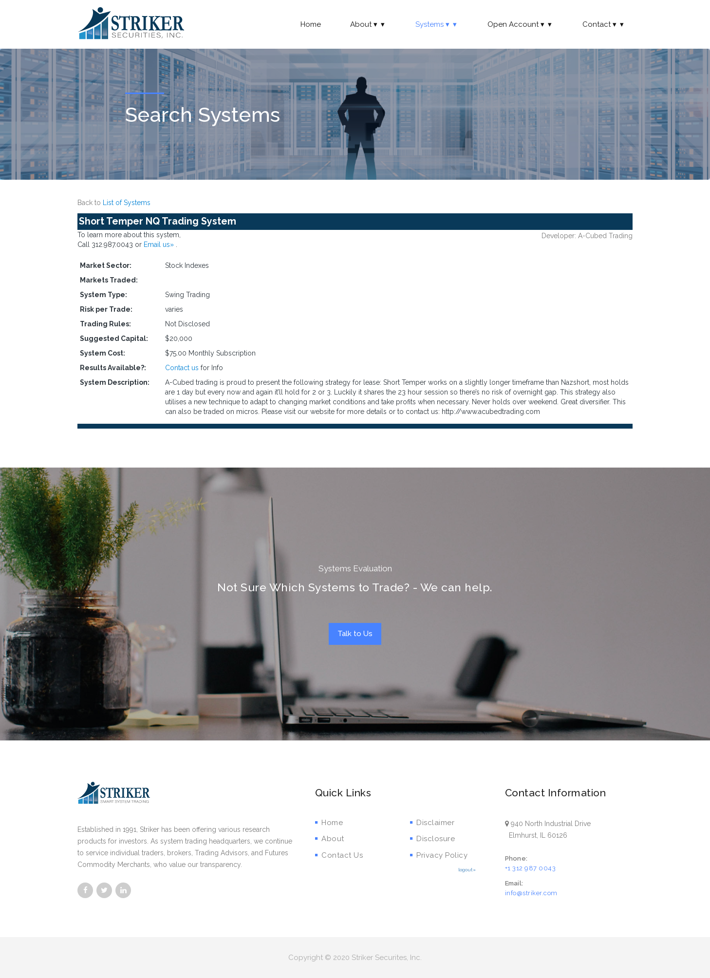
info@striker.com (531, 893)
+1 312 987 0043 (530, 868)
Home (310, 24)
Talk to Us (355, 633)
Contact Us (339, 855)
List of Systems (126, 203)
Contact (603, 24)
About (368, 24)
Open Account (520, 24)
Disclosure (432, 838)
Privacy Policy (439, 855)
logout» (467, 869)
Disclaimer (432, 822)
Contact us (182, 368)
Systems (436, 24)
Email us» (160, 244)
